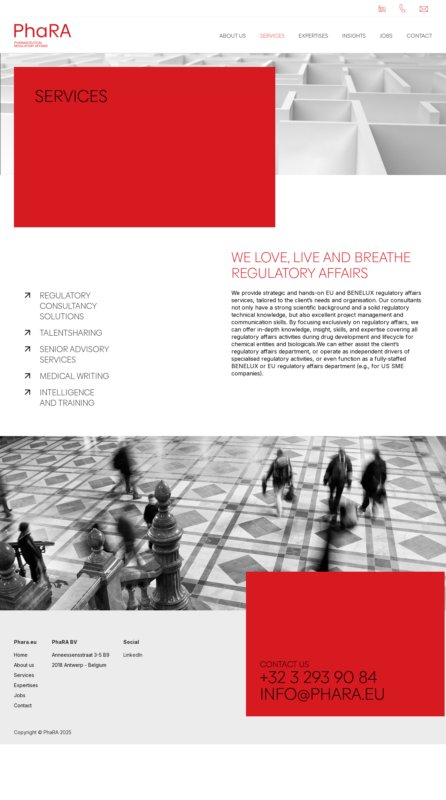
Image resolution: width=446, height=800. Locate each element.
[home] (44, 35)
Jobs (386, 36)
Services (272, 36)
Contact (419, 36)
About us (233, 36)
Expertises (313, 36)
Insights (354, 36)
